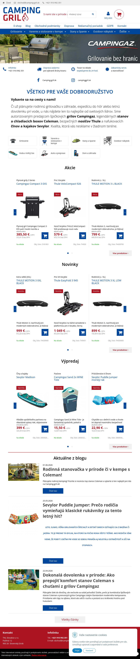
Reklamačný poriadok (90, 25)
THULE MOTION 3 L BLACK (107, 183)
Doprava (69, 25)
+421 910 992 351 (54, 2)
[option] (32, 212)
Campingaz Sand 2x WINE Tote (68, 378)
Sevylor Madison (25, 377)
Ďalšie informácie (39, 655)
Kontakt (121, 25)
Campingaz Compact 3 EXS (31, 183)
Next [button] (125, 212)
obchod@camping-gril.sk (28, 2)
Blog (28, 25)
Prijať (77, 650)
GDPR (110, 25)
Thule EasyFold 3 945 (66, 280)
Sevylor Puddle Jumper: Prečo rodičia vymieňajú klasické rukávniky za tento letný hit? (82, 510)
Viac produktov (120, 253)
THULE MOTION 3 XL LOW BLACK (106, 282)
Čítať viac (53, 491)
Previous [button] (15, 212)
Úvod (8, 2)
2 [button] (72, 253)
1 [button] (68, 253)
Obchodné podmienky (47, 25)
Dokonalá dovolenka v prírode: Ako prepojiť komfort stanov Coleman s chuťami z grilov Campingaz (79, 580)
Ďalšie (124, 31)
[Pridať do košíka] (45, 235)
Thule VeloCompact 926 (67, 183)
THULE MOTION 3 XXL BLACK (28, 282)
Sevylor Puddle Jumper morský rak (105, 378)
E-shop (17, 25)
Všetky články (70, 619)
